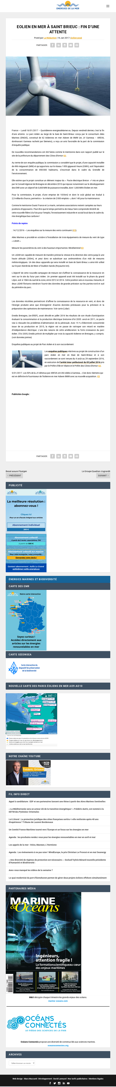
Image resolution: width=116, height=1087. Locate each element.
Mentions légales (96, 1079)
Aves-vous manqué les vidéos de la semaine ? (31, 870)
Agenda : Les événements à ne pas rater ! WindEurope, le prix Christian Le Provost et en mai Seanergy (57, 852)
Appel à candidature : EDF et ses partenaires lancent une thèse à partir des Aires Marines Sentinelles (57, 801)
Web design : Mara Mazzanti (25, 1079)
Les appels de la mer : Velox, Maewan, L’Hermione (33, 845)
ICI (64, 155)
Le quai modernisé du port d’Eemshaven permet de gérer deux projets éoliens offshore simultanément (58, 878)
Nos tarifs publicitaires (77, 1079)
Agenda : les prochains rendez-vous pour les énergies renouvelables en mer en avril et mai (52, 837)
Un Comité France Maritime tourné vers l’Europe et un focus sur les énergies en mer (49, 829)
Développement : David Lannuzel (52, 1079)
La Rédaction (50, 38)
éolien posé (76, 38)
